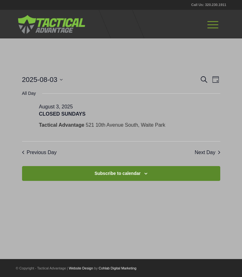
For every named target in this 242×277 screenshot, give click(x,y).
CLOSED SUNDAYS (62, 114)
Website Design (81, 268)
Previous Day (39, 152)
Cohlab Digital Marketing (117, 268)
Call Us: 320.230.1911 (208, 5)
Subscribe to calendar (118, 173)
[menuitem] (212, 24)
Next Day (207, 152)
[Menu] (212, 24)
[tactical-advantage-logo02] (51, 24)
